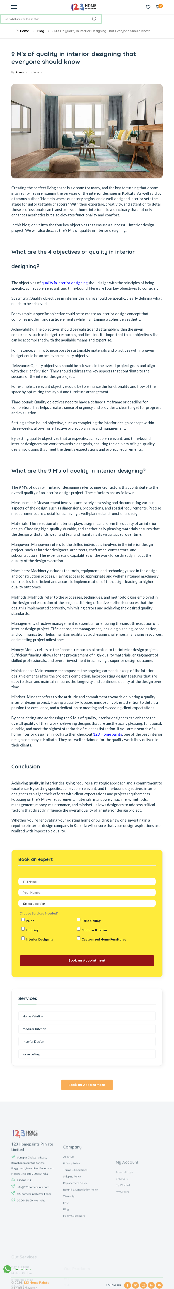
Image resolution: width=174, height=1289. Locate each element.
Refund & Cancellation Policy (80, 1230)
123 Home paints (107, 734)
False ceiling (31, 1054)
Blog (40, 31)
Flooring (32, 930)
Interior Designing (39, 939)
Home (22, 31)
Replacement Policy (75, 1224)
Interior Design (33, 1041)
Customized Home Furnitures (104, 939)
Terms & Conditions (75, 1211)
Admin (19, 72)
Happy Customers (74, 1257)
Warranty (69, 1237)
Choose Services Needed (38, 913)
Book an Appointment (87, 1085)
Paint (30, 921)
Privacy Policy (71, 1204)
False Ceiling (91, 921)
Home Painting (33, 1016)
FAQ (66, 1244)
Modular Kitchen (94, 930)
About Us (68, 1198)
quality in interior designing (64, 282)
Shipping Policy (72, 1217)
